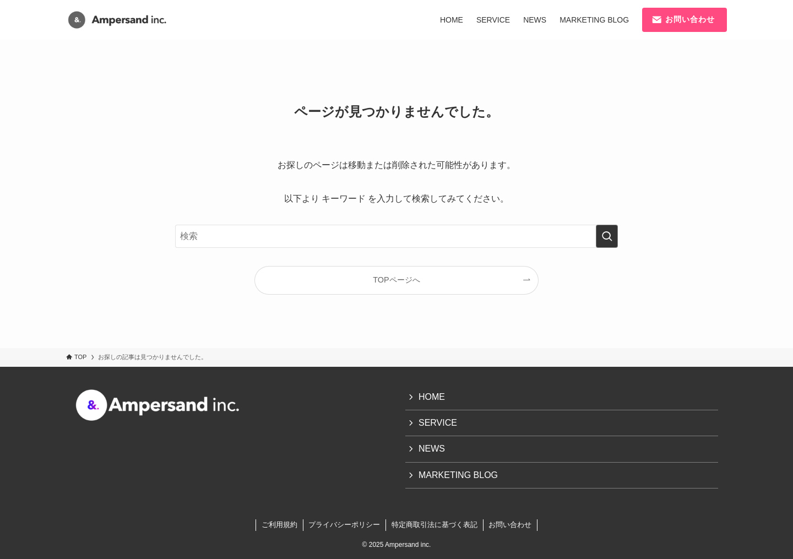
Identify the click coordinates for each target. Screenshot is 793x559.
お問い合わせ (509, 524)
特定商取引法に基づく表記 (434, 524)
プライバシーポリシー (344, 524)
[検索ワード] (396, 236)
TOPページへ (396, 279)
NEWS (432, 448)
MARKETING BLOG (458, 475)
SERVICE (438, 422)
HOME (432, 396)
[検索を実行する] (607, 236)
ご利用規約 (279, 524)
